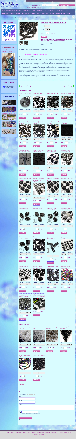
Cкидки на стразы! (8, 82)
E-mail (20, 400)
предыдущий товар (25, 86)
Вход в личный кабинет (9, 433)
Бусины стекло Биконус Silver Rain (51, 327)
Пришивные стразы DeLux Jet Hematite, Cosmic (67, 209)
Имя (20, 396)
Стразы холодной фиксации (8, 10)
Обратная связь (18, 433)
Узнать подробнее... (8, 90)
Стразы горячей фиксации (29, 10)
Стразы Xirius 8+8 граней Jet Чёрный (53, 122)
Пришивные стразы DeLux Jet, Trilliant (67, 179)
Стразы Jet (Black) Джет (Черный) (38, 122)
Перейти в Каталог (7, 51)
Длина (63, 137)
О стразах (29, 1)
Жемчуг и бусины (51, 10)
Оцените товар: (22, 394)
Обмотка (69, 14)
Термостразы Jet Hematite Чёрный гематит (67, 94)
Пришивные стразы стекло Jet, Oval (37, 209)
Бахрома (67, 10)
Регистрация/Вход (63, 433)
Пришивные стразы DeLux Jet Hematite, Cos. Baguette (39, 180)
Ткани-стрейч (60, 10)
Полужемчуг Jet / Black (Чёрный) (52, 267)
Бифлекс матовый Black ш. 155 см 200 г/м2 (38, 151)
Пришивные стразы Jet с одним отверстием (25, 295)
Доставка (67, 1)
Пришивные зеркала (15, 14)
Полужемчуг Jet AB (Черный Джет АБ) (65, 267)
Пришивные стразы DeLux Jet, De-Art (53, 179)
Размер (42, 26)
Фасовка (42, 29)
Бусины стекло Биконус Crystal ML (24, 327)
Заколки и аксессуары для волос (57, 14)
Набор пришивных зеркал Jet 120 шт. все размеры (39, 295)
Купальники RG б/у (41, 1)
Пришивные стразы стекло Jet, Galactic (67, 237)
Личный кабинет (60, 1)
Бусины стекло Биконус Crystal (38, 327)
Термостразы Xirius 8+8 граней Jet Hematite (25, 94)
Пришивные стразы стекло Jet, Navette (23, 209)
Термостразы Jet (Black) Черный (38, 94)
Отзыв (20, 404)
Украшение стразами (51, 1)
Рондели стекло (18, 17)
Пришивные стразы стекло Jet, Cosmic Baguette (51, 238)
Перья (38, 14)
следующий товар (68, 86)
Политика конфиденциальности (43, 433)
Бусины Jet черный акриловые (64, 327)
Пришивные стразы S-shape (9, 120)
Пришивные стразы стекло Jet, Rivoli (51, 209)
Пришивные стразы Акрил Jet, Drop (39, 237)
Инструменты (45, 14)
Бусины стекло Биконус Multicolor (24, 356)
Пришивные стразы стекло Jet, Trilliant (23, 267)
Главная (3, 17)
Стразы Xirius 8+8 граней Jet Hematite (25, 122)
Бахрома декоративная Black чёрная (66, 122)
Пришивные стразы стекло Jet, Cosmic (23, 237)
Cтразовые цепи (25, 14)
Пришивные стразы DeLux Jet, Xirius (25, 179)
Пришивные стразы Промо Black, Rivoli (37, 267)
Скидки (34, 1)
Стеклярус (33, 14)
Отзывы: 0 (21, 384)
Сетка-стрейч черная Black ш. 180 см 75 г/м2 (24, 151)
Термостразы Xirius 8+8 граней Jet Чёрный (52, 94)
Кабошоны (18, 10)
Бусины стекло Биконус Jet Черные (39, 356)
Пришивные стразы (41, 10)
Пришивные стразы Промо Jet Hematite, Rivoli (67, 151)
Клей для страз (5, 14)
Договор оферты (54, 433)
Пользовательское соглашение (29, 433)
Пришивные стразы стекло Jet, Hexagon (51, 151)
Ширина (69, 137)
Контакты (72, 1)
